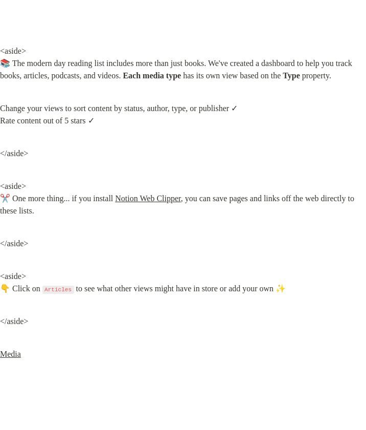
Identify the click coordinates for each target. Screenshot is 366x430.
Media (10, 354)
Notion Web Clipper (147, 198)
